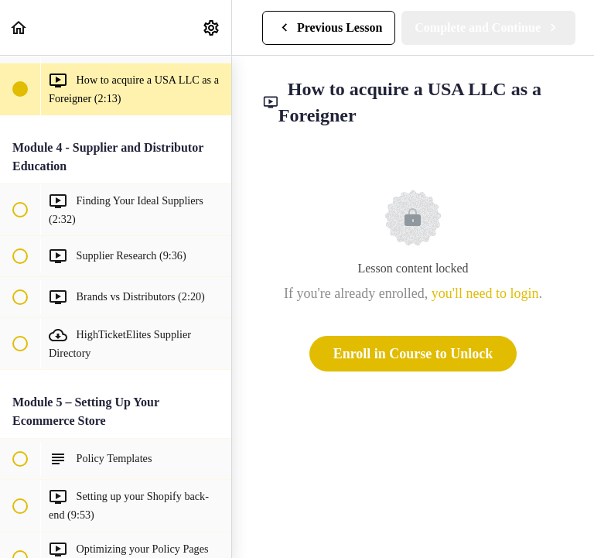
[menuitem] (212, 27)
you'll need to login (485, 293)
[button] (19, 27)
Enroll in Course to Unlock (413, 353)
